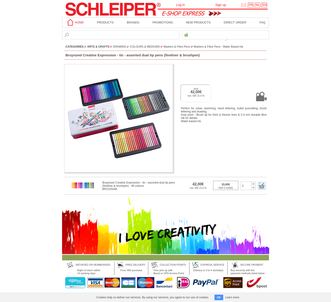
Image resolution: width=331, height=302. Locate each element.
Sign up (220, 5)
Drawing (119, 46)
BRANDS (133, 22)
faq (262, 22)
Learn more (232, 297)
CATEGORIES (74, 46)
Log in (180, 5)
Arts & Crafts (98, 46)
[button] (253, 184)
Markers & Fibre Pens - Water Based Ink (218, 46)
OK (219, 297)
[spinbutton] (246, 185)
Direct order (235, 22)
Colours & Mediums (145, 46)
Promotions (162, 22)
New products (198, 22)
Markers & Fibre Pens (176, 46)
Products (105, 22)
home (75, 22)
